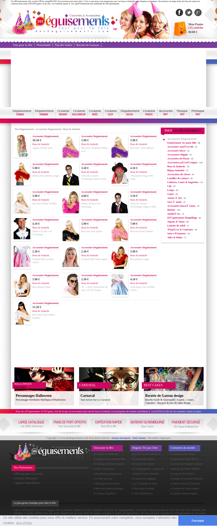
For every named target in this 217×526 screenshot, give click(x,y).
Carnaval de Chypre (144, 458)
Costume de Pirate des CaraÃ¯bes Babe (106, 455)
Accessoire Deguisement (48, 129)
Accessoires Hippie (177, 154)
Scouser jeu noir (103, 478)
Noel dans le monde (144, 488)
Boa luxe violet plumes (142, 147)
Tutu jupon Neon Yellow (108, 483)
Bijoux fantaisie (175, 170)
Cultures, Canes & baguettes (183, 182)
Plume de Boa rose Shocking (91, 205)
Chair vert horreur (104, 468)
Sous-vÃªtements (176, 233)
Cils (169, 186)
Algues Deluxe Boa (42, 147)
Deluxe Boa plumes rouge (45, 175)
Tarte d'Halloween (143, 493)
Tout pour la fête (22, 45)
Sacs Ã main (174, 201)
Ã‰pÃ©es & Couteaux (180, 229)
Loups (170, 190)
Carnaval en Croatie (144, 463)
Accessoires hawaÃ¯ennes (181, 205)
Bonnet (171, 209)
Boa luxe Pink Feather (141, 231)
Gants (170, 193)
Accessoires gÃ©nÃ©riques (182, 162)
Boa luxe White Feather (44, 203)
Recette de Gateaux (87, 45)
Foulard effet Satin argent (94, 259)
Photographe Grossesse (29, 473)
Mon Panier (195, 24)
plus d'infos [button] (24, 523)
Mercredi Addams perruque (109, 488)
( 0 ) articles (195, 27)
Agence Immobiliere (27, 482)
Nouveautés (43, 45)
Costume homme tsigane (185, 493)
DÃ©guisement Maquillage (182, 217)
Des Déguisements (24, 129)
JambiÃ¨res (173, 213)
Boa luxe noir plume (91, 231)
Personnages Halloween (34, 396)
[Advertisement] (108, 77)
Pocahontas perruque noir (108, 473)
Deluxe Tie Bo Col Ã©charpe (42, 233)
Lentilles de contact (178, 178)
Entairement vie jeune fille (181, 142)
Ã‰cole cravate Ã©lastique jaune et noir (94, 177)
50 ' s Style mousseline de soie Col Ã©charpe (94, 288)
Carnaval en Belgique (145, 478)
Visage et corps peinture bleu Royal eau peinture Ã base (109, 460)
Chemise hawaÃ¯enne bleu (186, 483)
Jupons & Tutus (176, 221)
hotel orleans (139, 437)
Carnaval (87, 396)
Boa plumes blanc (41, 286)
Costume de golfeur (105, 493)
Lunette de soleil (176, 225)
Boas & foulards (71, 129)
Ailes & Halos (174, 237)
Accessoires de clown (178, 174)
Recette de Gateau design (164, 396)
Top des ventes (63, 45)
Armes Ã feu (174, 197)
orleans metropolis (120, 437)
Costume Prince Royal (183, 453)
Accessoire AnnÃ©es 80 (180, 146)
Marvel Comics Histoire (146, 473)
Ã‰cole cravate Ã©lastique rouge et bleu (143, 205)
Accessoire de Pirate (178, 158)
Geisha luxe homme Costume (187, 463)
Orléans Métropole (27, 478)
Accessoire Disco (176, 150)
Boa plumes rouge (139, 259)
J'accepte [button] (197, 520)
